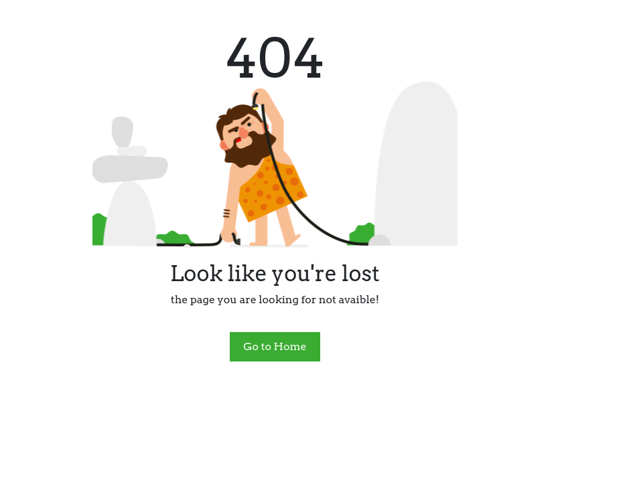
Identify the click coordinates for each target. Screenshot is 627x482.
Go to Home (274, 346)
